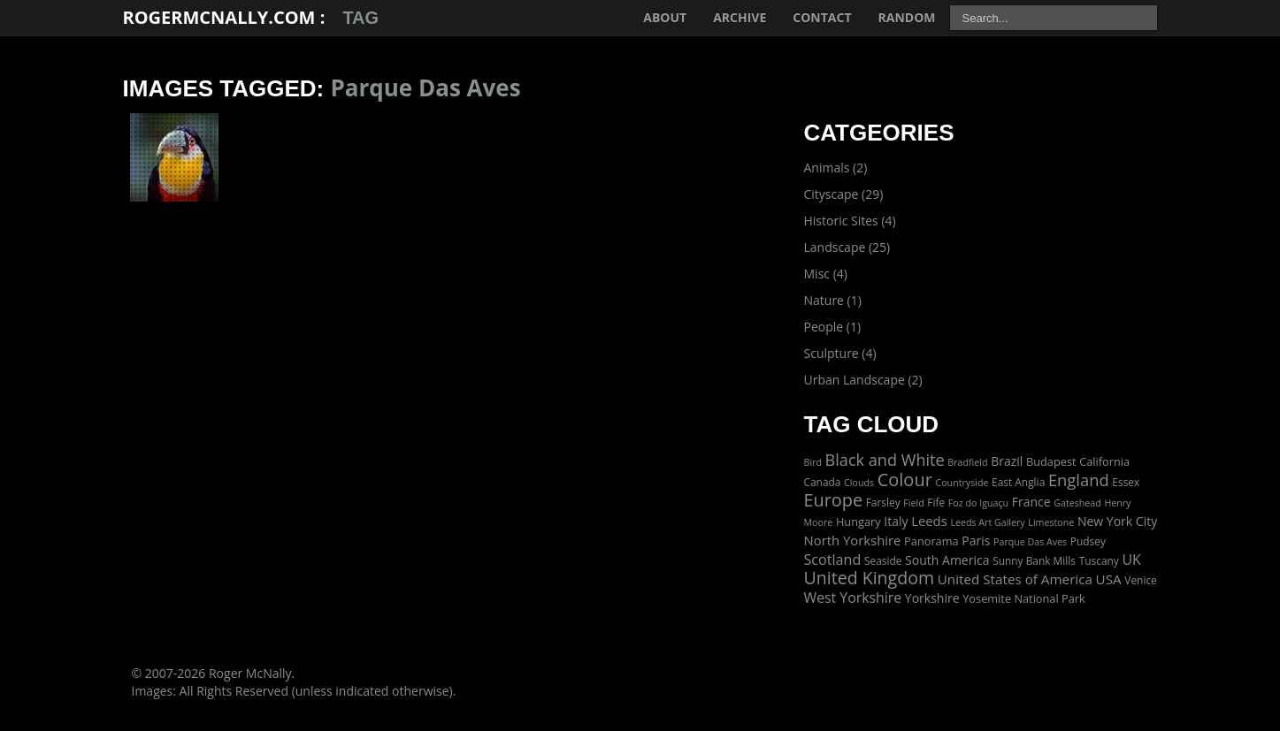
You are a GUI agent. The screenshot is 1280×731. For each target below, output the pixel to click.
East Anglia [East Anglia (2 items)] (1018, 482)
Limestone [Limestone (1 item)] (1051, 522)
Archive (739, 17)
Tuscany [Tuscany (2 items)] (1099, 560)
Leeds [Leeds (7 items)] (929, 520)
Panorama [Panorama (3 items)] (931, 541)
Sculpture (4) (840, 353)
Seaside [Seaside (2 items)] (882, 560)
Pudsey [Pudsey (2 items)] (1088, 541)
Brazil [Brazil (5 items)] (1007, 461)
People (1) (833, 326)
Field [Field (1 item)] (913, 503)
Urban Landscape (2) (863, 379)
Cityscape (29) (844, 194)
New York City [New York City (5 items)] (1117, 521)
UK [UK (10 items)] (1131, 559)
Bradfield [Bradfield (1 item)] (967, 462)
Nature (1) (833, 300)
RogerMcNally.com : (224, 17)
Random (907, 17)
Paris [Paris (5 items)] (976, 540)
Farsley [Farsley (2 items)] (883, 502)
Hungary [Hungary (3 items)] (858, 521)
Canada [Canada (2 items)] (822, 482)
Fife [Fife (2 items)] (936, 502)
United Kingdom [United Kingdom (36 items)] (869, 578)
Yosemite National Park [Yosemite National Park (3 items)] (1023, 598)
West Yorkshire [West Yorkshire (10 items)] (853, 597)
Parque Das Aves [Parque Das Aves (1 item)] (1030, 542)
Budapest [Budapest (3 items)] (1051, 461)
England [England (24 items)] (1078, 479)
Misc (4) (825, 273)
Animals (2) (836, 167)
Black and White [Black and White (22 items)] (885, 459)
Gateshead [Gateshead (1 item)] (1077, 503)
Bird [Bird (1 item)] (813, 462)
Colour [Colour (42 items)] (905, 479)
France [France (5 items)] (1031, 501)
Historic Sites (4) (850, 220)
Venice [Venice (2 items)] (1140, 580)
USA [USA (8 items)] (1109, 579)
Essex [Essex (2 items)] (1125, 482)
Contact (822, 17)
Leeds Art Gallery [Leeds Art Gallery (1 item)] (987, 522)
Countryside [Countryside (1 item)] (961, 482)
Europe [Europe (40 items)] (833, 500)
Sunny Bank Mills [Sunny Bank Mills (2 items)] (1034, 560)
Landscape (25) (847, 247)
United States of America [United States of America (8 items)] (1015, 579)
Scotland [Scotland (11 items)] (833, 559)
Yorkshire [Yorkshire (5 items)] (932, 598)
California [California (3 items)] (1104, 461)
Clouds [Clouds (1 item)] (859, 482)
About (664, 17)
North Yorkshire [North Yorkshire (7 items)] (852, 540)
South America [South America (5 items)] (947, 560)
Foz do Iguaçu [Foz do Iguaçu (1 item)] (978, 503)
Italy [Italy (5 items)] (896, 521)
